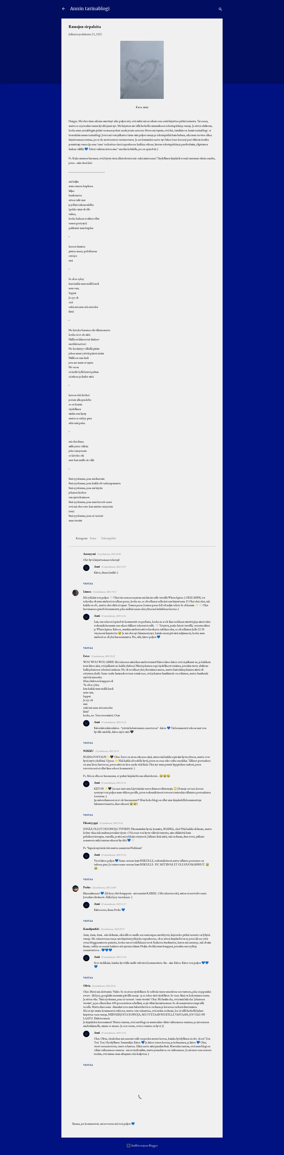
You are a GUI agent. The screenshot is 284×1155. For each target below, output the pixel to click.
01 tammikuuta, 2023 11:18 (113, 957)
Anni (97, 566)
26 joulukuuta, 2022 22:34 (103, 985)
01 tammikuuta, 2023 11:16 (113, 854)
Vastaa (88, 583)
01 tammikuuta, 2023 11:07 (113, 566)
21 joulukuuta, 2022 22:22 (103, 656)
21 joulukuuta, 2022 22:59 (107, 751)
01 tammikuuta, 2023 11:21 (113, 1032)
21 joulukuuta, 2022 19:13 (104, 591)
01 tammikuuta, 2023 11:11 (113, 615)
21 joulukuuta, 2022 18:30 (109, 554)
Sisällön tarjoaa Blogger (142, 1145)
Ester (86, 656)
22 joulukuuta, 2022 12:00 (104, 887)
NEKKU (88, 751)
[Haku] (220, 9)
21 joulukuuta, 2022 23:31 (111, 823)
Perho (87, 887)
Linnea (87, 591)
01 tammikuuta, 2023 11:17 (113, 904)
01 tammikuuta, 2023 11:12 (113, 722)
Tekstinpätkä (108, 538)
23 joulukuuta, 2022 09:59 (112, 929)
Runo (93, 538)
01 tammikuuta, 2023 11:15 (113, 782)
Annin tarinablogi (90, 8)
